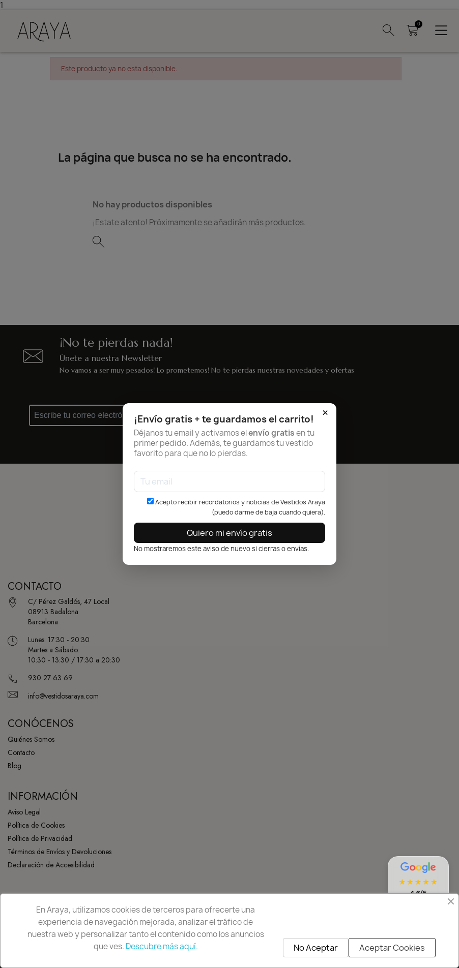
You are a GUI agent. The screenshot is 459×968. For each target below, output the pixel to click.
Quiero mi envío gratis (229, 532)
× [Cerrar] (325, 412)
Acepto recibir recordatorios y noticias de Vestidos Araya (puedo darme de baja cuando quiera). (236, 507)
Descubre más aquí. (162, 946)
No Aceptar (316, 947)
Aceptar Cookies (392, 947)
